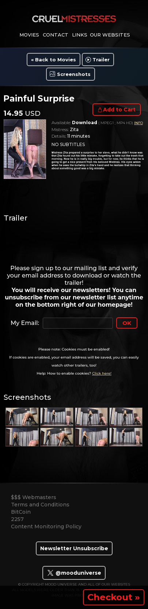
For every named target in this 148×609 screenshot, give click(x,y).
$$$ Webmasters (33, 497)
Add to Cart (119, 109)
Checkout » (113, 597)
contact (55, 35)
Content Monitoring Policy (46, 526)
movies (29, 35)
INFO (138, 122)
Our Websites (110, 35)
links (79, 35)
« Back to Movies (53, 59)
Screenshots (74, 74)
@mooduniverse (74, 573)
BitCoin (21, 512)
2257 (17, 519)
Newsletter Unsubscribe (74, 548)
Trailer (101, 59)
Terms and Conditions (40, 504)
